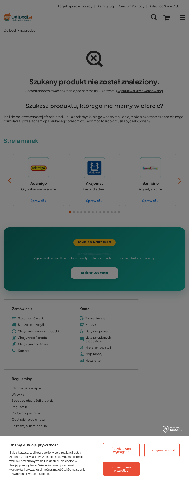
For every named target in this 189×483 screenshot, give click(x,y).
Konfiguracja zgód (162, 450)
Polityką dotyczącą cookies (41, 456)
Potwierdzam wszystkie (121, 468)
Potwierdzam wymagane (121, 450)
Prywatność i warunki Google (29, 473)
